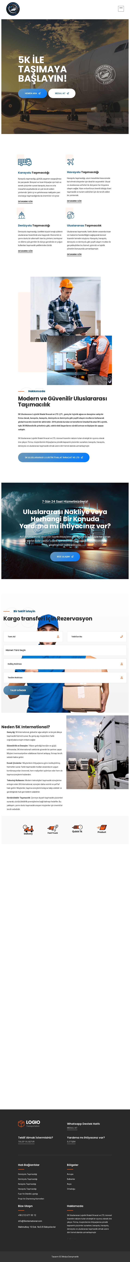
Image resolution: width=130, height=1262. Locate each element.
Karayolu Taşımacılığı (27, 1184)
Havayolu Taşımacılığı (27, 1189)
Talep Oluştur (26, 1141)
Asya (69, 1184)
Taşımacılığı (33, 173)
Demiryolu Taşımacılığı (27, 1179)
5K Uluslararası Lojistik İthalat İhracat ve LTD (54, 457)
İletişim (71, 1141)
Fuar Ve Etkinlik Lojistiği (28, 1194)
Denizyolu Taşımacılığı (27, 1174)
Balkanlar (71, 1179)
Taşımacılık (84, 225)
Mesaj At (62, 101)
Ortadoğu (71, 1189)
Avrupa (70, 1174)
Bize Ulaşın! (65, 556)
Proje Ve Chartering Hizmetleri (31, 1199)
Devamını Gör (25, 201)
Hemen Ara (33, 98)
